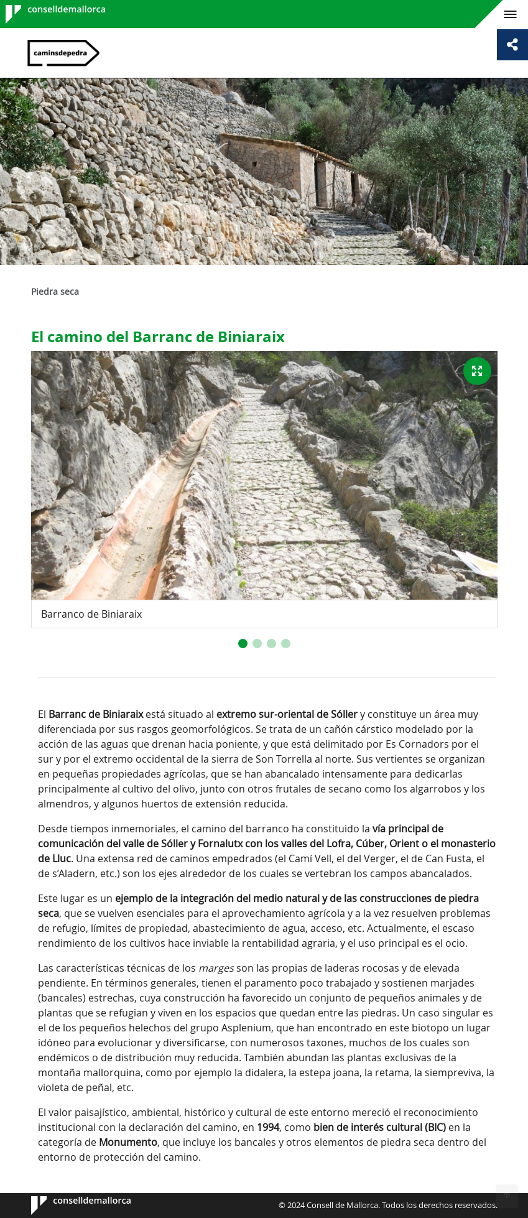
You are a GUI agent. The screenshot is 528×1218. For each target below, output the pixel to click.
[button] (243, 643)
